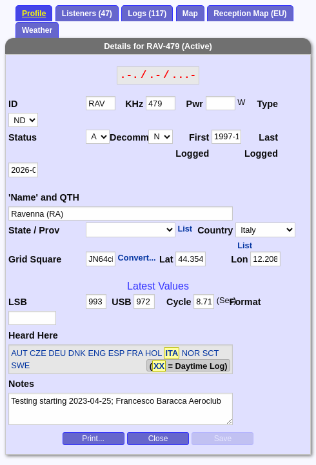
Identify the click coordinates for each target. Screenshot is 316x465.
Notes (21, 384)
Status (22, 137)
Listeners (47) (87, 13)
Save (223, 438)
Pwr (194, 104)
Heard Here (33, 335)
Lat (166, 259)
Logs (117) (147, 13)
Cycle (178, 302)
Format (245, 302)
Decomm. (129, 137)
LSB (17, 302)
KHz (134, 104)
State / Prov (33, 230)
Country (215, 230)
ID (12, 104)
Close (158, 438)
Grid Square (34, 259)
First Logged (192, 145)
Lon (239, 259)
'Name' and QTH (43, 197)
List (184, 228)
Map (190, 13)
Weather (37, 30)
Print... (93, 438)
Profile (34, 13)
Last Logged (261, 145)
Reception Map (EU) (249, 13)
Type (267, 104)
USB (121, 302)
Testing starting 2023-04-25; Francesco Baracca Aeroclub (120, 409)
